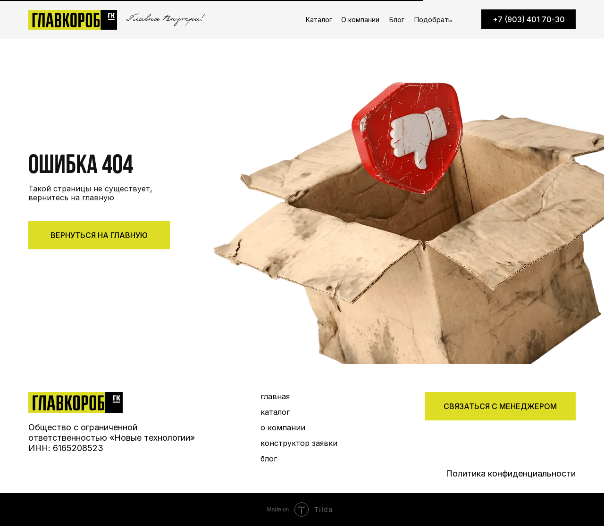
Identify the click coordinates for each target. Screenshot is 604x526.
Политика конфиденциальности (511, 473)
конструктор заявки (298, 443)
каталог (275, 412)
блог (268, 458)
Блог (396, 20)
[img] (75, 402)
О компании (360, 20)
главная (275, 396)
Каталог (319, 20)
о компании (282, 427)
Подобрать (433, 20)
